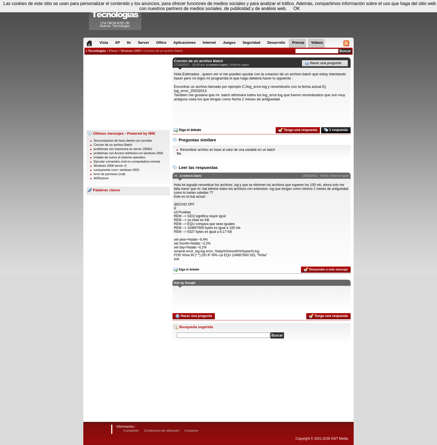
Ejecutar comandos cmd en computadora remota (127, 161)
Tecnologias (97, 50)
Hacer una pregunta (323, 63)
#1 (175, 175)
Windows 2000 (131, 50)
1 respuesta (336, 130)
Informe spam (239, 64)
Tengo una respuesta (297, 130)
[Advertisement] (128, 92)
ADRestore (101, 178)
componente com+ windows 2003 (116, 169)
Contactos (191, 430)
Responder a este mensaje (326, 269)
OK (296, 8)
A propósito (131, 430)
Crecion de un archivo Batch (163, 50)
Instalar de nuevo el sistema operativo (119, 157)
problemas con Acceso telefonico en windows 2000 (128, 153)
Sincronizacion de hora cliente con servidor (123, 140)
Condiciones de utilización (161, 430)
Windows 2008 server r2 (110, 165)
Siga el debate (187, 130)
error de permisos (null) (109, 174)
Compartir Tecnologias (115, 16)
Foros (113, 50)
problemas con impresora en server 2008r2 (123, 149)
